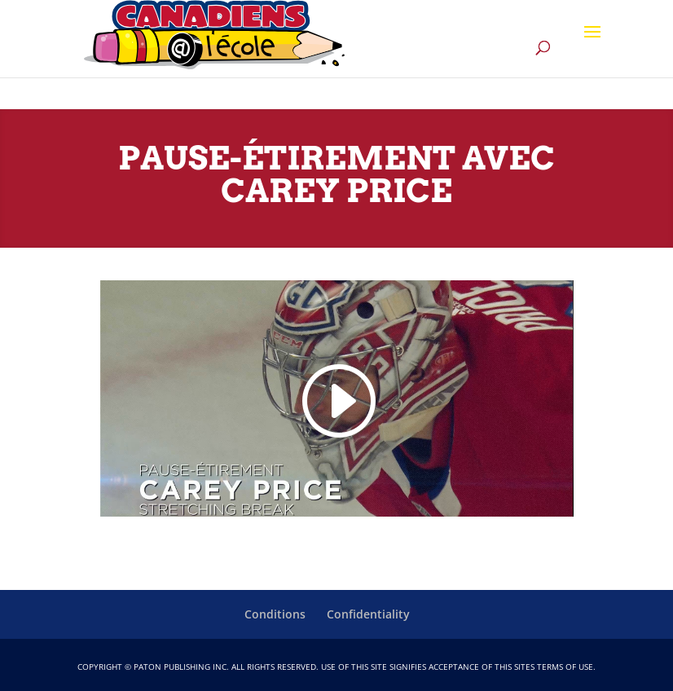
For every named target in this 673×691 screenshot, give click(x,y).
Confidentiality (368, 614)
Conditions (275, 614)
